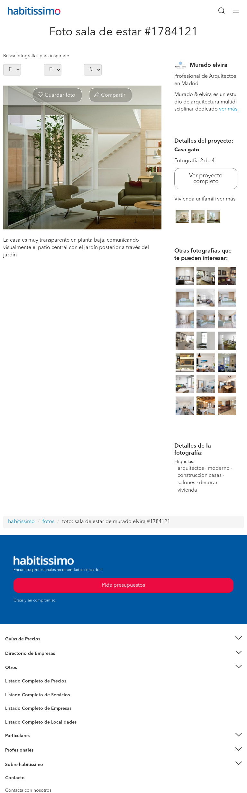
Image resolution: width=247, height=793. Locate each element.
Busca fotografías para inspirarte (36, 56)
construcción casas (200, 475)
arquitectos (191, 468)
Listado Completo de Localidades (41, 722)
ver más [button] (228, 109)
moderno (219, 468)
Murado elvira (208, 65)
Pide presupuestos (123, 585)
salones (186, 483)
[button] (123, 639)
